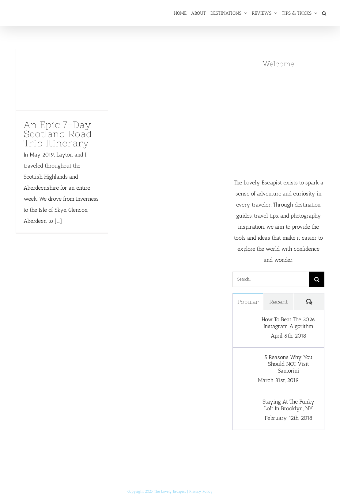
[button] (324, 13)
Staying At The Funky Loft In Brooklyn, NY (289, 405)
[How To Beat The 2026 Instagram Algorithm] (245, 321)
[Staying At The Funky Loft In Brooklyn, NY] (245, 403)
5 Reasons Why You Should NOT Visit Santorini (288, 364)
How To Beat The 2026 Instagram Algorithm (288, 323)
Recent (278, 302)
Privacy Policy (201, 491)
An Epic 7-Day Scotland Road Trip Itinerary (58, 133)
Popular (248, 302)
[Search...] (270, 279)
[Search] (316, 279)
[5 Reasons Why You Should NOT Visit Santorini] (245, 359)
